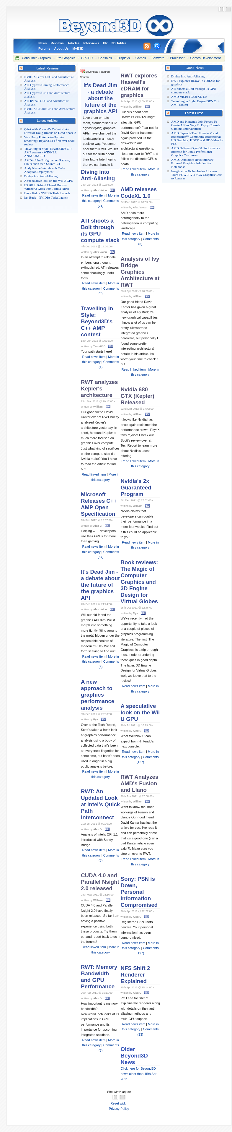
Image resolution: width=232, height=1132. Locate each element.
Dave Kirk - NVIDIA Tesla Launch (47, 193)
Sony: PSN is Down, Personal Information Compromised (139, 892)
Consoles (105, 58)
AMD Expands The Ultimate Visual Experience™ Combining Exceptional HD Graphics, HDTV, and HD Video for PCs (197, 138)
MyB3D (77, 48)
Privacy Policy (119, 1108)
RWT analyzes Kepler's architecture (99, 388)
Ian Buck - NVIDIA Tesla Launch (46, 197)
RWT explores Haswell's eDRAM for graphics (139, 85)
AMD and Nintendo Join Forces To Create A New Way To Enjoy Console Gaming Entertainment (195, 125)
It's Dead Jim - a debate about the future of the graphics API (100, 98)
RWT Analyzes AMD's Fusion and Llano (140, 783)
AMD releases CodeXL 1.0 (189, 96)
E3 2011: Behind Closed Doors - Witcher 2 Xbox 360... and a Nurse (46, 186)
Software (157, 58)
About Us (61, 48)
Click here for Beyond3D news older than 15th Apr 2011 (139, 1074)
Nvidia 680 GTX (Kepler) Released (137, 396)
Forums (44, 48)
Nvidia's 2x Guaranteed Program (136, 487)
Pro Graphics (65, 58)
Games (140, 58)
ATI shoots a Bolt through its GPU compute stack (100, 230)
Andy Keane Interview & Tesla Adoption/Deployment (44, 169)
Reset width (118, 1103)
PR (105, 43)
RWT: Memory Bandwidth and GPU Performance (99, 977)
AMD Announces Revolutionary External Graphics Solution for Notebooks (192, 163)
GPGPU (87, 58)
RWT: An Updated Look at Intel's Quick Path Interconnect (100, 804)
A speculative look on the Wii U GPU (48, 180)
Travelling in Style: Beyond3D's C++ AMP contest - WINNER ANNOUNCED (48, 152)
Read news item (93, 195)
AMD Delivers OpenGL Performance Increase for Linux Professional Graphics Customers (195, 151)
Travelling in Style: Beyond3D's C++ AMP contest (97, 321)
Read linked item (94, 474)
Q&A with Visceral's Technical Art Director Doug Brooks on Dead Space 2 (50, 130)
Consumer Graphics (36, 58)
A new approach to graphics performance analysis (97, 695)
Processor (177, 58)
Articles (73, 43)
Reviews (57, 43)
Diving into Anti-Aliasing (41, 176)
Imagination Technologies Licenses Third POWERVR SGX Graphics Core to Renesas (196, 174)
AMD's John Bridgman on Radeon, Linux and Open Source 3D (47, 162)
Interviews (91, 43)
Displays (123, 58)
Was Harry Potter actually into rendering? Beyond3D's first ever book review (49, 140)
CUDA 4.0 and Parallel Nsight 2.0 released (100, 881)
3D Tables (119, 43)
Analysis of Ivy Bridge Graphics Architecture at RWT (140, 272)
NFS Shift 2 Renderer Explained (135, 974)
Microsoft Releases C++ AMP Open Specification (99, 504)
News (42, 43)
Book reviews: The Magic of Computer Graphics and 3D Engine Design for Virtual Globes (139, 581)
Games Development (205, 58)
